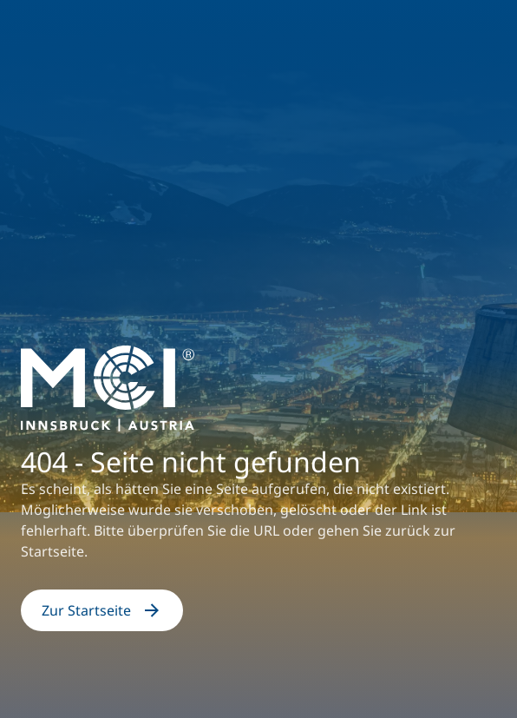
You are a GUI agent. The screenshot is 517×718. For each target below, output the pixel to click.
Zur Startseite (102, 610)
